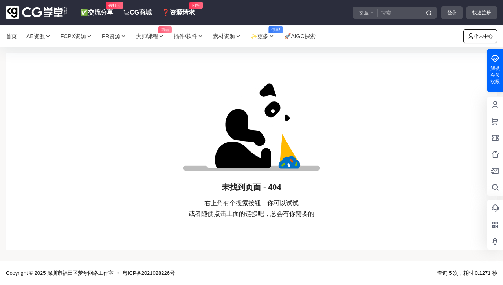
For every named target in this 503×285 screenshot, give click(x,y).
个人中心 (480, 36)
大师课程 (152, 36)
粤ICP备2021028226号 (149, 273)
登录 (452, 12)
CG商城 (137, 12)
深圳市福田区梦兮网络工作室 (80, 273)
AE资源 (38, 36)
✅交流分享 (96, 9)
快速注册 (481, 12)
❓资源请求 (178, 9)
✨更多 (265, 36)
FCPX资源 (76, 36)
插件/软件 (189, 36)
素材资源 (227, 36)
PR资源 (114, 36)
